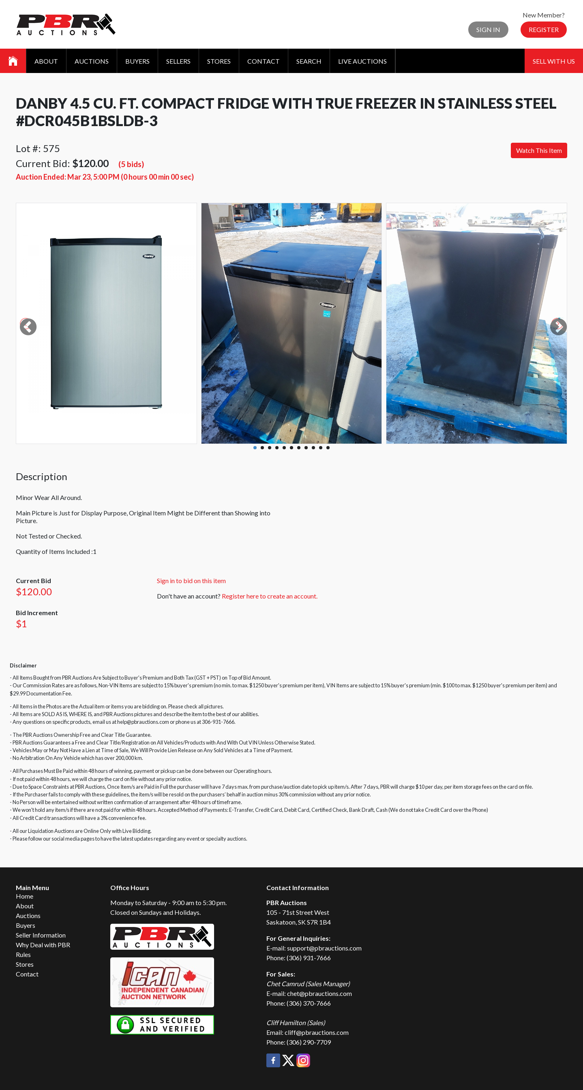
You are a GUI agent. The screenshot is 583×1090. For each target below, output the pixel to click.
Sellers (178, 61)
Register (544, 29)
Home (24, 896)
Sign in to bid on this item (191, 580)
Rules (23, 954)
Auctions (92, 61)
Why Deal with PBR (43, 944)
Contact (263, 61)
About (46, 61)
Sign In (488, 29)
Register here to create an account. (269, 596)
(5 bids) (131, 164)
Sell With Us (554, 61)
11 (328, 447)
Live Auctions (362, 61)
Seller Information (41, 935)
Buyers (137, 61)
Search (309, 61)
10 (320, 447)
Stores (219, 61)
